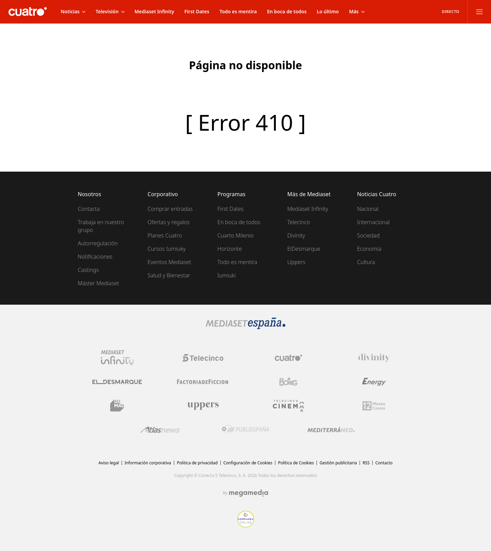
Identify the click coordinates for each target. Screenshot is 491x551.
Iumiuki (227, 275)
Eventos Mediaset (169, 262)
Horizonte (230, 248)
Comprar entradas (170, 209)
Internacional (373, 222)
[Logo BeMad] (117, 405)
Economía (369, 248)
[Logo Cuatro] (288, 357)
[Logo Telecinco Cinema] (288, 406)
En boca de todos (239, 222)
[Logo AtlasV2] (160, 429)
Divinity (296, 235)
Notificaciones (95, 256)
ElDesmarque (303, 248)
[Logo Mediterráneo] (331, 429)
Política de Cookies (296, 463)
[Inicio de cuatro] (27, 11)
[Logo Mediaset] (245, 327)
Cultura (366, 262)
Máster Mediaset (98, 283)
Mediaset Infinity (307, 209)
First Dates (231, 209)
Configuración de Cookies (247, 463)
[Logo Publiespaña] (245, 429)
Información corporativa (147, 463)
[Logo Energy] (374, 381)
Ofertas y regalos (169, 222)
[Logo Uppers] (202, 405)
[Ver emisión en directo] (448, 11)
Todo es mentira (237, 262)
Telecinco (298, 222)
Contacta (89, 209)
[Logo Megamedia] (248, 493)
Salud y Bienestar (169, 275)
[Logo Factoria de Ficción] (203, 381)
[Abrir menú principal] (479, 11)
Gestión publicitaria (338, 463)
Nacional (367, 209)
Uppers (296, 262)
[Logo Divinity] (374, 357)
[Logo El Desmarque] (117, 382)
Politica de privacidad (197, 463)
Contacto (384, 463)
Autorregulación (98, 243)
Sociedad (368, 235)
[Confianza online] (245, 525)
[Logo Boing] (288, 381)
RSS (366, 463)
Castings (88, 270)
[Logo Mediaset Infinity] (117, 357)
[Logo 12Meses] (373, 405)
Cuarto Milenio (236, 235)
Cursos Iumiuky (167, 248)
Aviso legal (109, 463)
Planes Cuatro (165, 235)
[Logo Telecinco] (202, 357)
